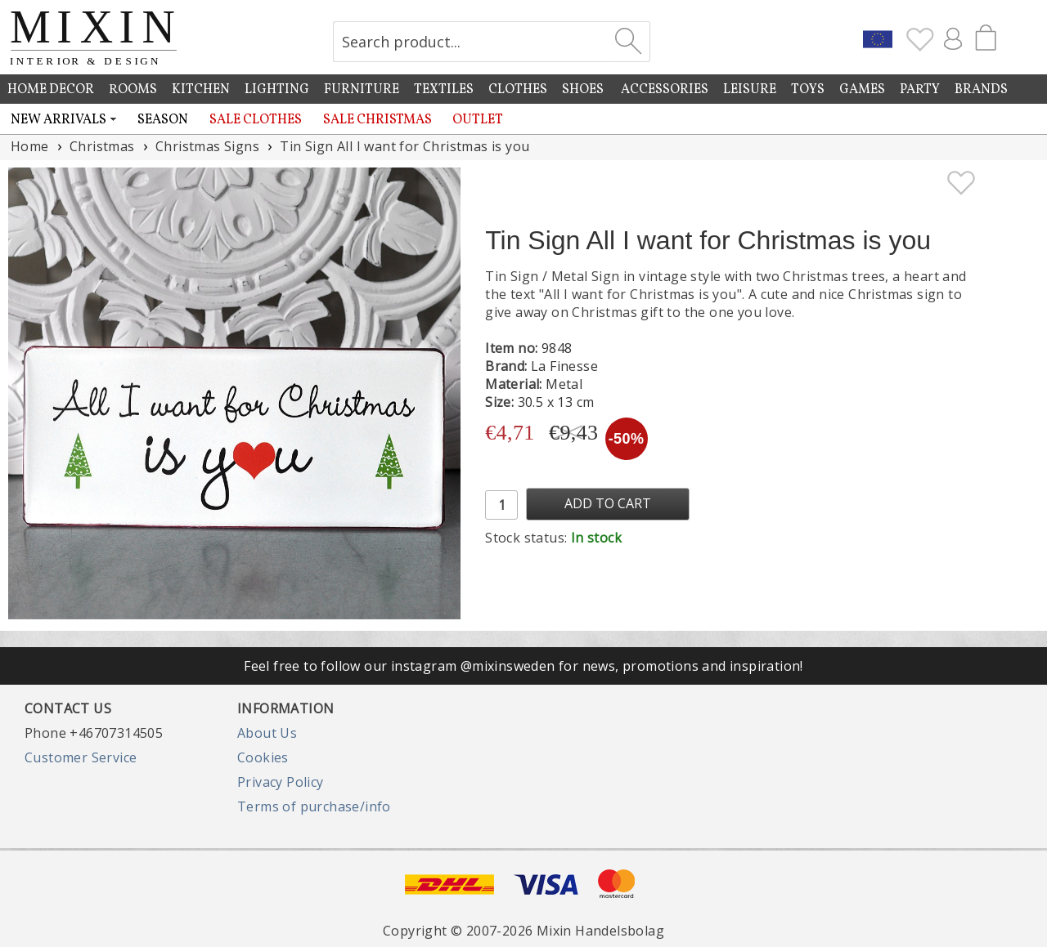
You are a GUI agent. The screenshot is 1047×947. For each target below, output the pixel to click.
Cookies (263, 757)
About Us (267, 733)
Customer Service (81, 757)
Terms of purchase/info (314, 806)
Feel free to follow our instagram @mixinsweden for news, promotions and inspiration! (523, 666)
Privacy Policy (280, 782)
